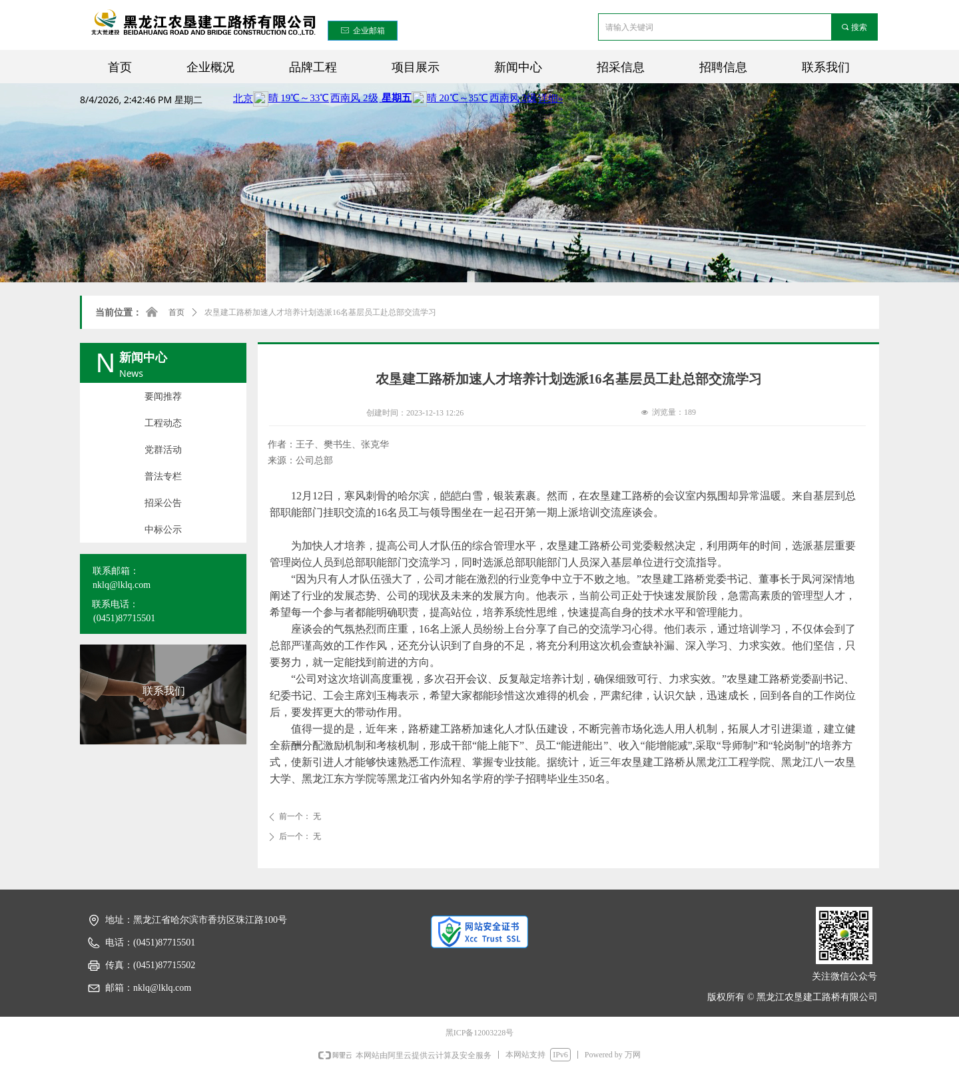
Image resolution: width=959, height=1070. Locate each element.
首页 (176, 312)
